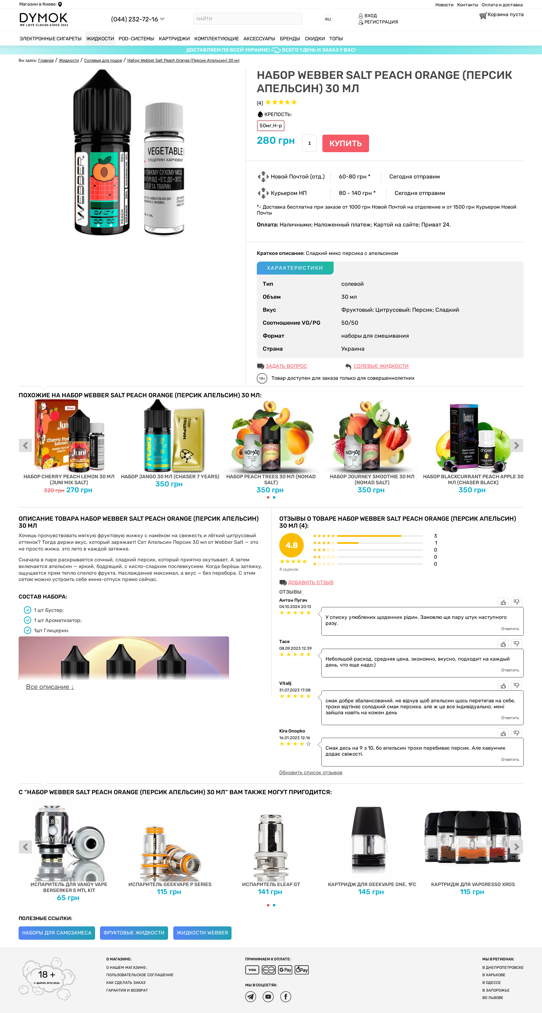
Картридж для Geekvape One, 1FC (372, 841)
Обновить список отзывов (310, 773)
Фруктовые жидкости (134, 933)
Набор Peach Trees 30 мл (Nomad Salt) (271, 442)
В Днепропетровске (503, 967)
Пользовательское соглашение (140, 975)
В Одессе (491, 982)
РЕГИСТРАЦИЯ (378, 22)
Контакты (467, 4)
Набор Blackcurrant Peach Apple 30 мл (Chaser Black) (473, 442)
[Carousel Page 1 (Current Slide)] (268, 497)
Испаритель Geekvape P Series (170, 841)
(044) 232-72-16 (134, 19)
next (517, 446)
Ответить (510, 628)
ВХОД (367, 16)
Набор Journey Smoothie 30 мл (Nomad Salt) (372, 442)
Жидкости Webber (202, 933)
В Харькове (494, 975)
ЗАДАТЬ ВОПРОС (286, 366)
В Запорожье (496, 990)
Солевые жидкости (381, 366)
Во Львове (492, 997)
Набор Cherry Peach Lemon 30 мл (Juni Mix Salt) (69, 442)
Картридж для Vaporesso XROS (473, 841)
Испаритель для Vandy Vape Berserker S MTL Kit (69, 844)
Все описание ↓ (50, 687)
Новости (444, 4)
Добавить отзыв (311, 583)
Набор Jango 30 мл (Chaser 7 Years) (170, 439)
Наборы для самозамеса (57, 933)
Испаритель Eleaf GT (271, 841)
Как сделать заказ (126, 982)
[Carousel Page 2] (274, 497)
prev (26, 446)
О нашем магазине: (126, 967)
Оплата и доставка (502, 4)
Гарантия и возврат (127, 990)
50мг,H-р (271, 126)
